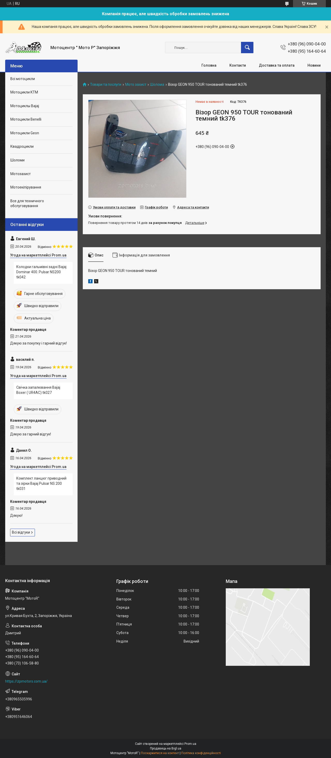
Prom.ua (190, 744)
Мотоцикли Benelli (25, 119)
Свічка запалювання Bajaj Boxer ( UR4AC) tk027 (38, 390)
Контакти (237, 65)
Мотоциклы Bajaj (24, 106)
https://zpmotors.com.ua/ (26, 681)
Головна (208, 65)
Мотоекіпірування (25, 187)
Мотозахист (20, 174)
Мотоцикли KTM (24, 92)
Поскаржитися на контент (160, 753)
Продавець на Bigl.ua (165, 748)
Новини (314, 65)
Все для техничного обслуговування (27, 203)
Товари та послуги (105, 85)
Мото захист (135, 85)
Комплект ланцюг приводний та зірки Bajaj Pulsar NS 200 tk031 (41, 483)
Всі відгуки (21, 532)
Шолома (157, 85)
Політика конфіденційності (201, 753)
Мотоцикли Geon (24, 133)
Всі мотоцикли (22, 79)
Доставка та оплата (277, 65)
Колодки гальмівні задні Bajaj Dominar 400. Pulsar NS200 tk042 (41, 272)
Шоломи (17, 160)
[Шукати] (247, 47)
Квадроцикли (22, 146)
